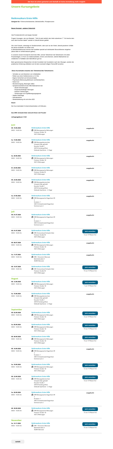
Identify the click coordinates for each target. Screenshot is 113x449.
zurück (17, 442)
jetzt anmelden (90, 231)
